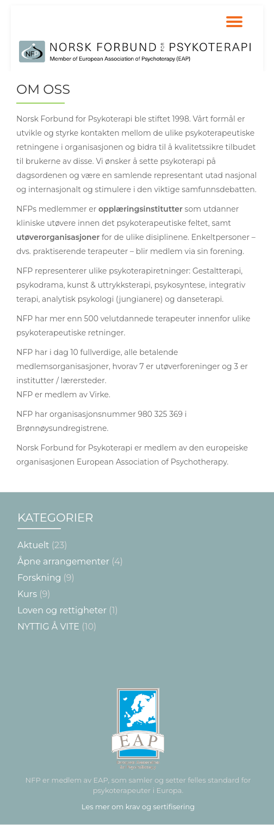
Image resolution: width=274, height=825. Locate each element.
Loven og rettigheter (62, 610)
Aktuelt (33, 545)
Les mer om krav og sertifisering (138, 806)
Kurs (27, 594)
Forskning (39, 578)
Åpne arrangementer (63, 561)
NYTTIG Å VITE (48, 626)
